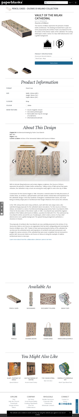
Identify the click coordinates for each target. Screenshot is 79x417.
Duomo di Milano (41, 23)
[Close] (70, 413)
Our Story (31, 399)
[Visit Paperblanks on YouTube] (64, 403)
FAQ (14, 399)
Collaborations (31, 407)
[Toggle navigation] (75, 2)
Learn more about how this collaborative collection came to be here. (31, 239)
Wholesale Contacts (48, 405)
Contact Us (65, 399)
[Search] (57, 2)
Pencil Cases (35, 8)
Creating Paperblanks (30, 403)
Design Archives (14, 405)
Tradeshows (48, 403)
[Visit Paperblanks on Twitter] (66, 403)
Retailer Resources (48, 399)
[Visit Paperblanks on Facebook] (60, 403)
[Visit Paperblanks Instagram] (62, 403)
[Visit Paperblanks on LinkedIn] (69, 403)
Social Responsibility (31, 401)
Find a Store (54, 63)
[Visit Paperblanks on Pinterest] (70, 403)
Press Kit (31, 405)
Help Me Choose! (14, 401)
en (70, 3)
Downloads (13, 403)
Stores (65, 401)
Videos (14, 407)
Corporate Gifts (48, 401)
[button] (14, 161)
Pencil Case (40, 58)
